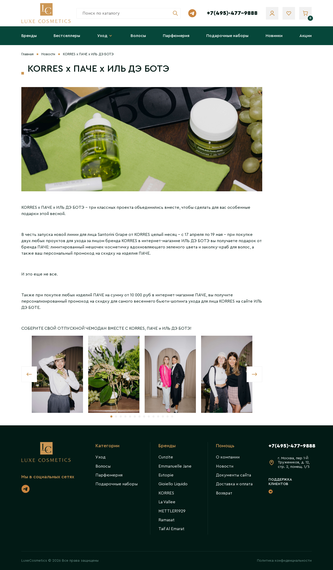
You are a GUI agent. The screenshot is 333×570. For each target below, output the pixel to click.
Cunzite (165, 457)
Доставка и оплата (234, 484)
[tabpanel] (57, 374)
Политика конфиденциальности (284, 560)
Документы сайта (233, 475)
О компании (228, 457)
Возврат (224, 493)
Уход (105, 36)
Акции (305, 36)
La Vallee (166, 502)
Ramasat (166, 520)
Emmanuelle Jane (174, 466)
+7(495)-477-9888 (232, 13)
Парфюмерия (176, 36)
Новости (48, 54)
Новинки (274, 36)
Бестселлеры (67, 36)
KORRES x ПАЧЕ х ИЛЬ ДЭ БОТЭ (88, 54)
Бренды (29, 36)
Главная (27, 54)
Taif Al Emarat (171, 529)
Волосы (138, 36)
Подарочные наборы (227, 36)
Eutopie (166, 475)
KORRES (166, 493)
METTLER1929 (171, 511)
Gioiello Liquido (173, 484)
